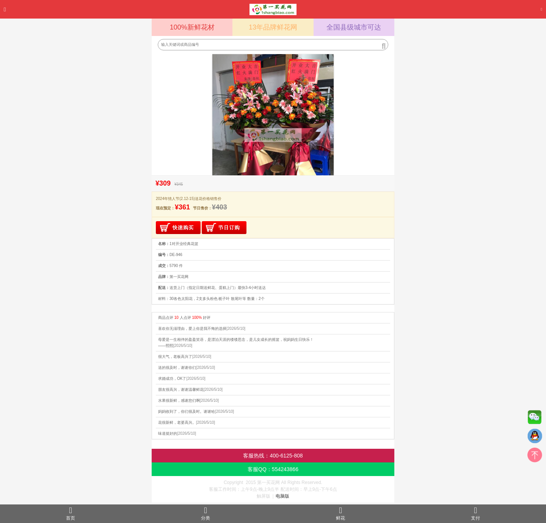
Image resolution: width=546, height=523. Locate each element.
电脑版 (282, 496)
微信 (534, 418)
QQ (534, 437)
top (534, 456)
